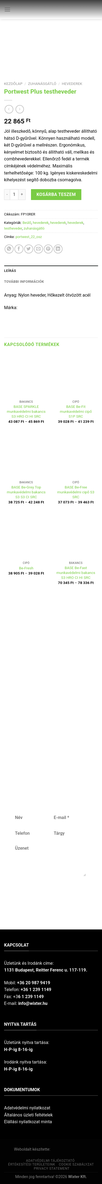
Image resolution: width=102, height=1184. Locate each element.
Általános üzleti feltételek (28, 1115)
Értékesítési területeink (31, 1164)
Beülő (27, 223)
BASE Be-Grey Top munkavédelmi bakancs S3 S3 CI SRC (26, 492)
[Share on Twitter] (28, 249)
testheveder (13, 228)
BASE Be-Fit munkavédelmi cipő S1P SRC (76, 411)
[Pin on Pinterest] (48, 249)
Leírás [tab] (10, 271)
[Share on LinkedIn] (58, 249)
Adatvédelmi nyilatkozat (27, 1107)
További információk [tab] (24, 282)
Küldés (50, 894)
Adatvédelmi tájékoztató (50, 1161)
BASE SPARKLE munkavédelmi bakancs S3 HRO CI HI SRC (26, 411)
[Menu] (7, 9)
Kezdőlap (13, 83)
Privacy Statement (52, 1168)
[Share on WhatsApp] (9, 249)
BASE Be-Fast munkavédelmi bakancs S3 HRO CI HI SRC (75, 572)
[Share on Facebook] (18, 249)
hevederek (72, 83)
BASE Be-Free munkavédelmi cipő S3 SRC (75, 492)
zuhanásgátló (42, 83)
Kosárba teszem (56, 194)
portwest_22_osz (29, 237)
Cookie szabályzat (76, 1164)
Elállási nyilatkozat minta (28, 1121)
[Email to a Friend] (38, 249)
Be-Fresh (26, 568)
